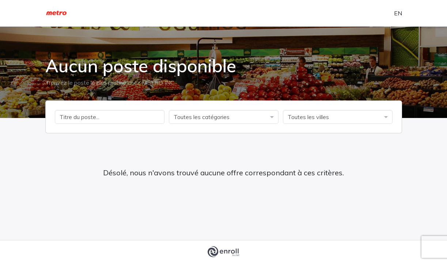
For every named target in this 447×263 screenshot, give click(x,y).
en (398, 13)
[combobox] (223, 116)
